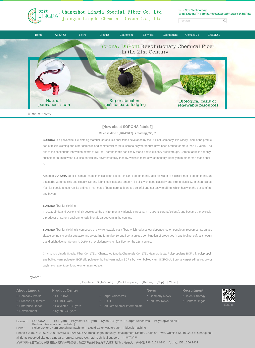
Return (147, 282)
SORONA (61, 296)
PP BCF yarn (64, 301)
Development (28, 311)
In (102, 282)
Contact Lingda (195, 301)
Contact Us (192, 34)
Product (104, 34)
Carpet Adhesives (114, 296)
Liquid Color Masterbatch (104, 328)
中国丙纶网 (130, 337)
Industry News (159, 301)
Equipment (126, 34)
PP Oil (106, 301)
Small (107, 282)
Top (160, 282)
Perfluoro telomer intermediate (122, 306)
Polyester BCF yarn (68, 306)
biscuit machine (135, 328)
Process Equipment (32, 301)
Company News (160, 296)
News (82, 34)
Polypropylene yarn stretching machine (58, 328)
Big (99, 282)
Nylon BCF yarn (65, 311)
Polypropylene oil (165, 321)
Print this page (127, 282)
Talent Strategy (195, 296)
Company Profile (30, 296)
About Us (60, 34)
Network (148, 34)
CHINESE (214, 34)
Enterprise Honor (30, 306)
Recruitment (170, 34)
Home (38, 34)
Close (172, 282)
